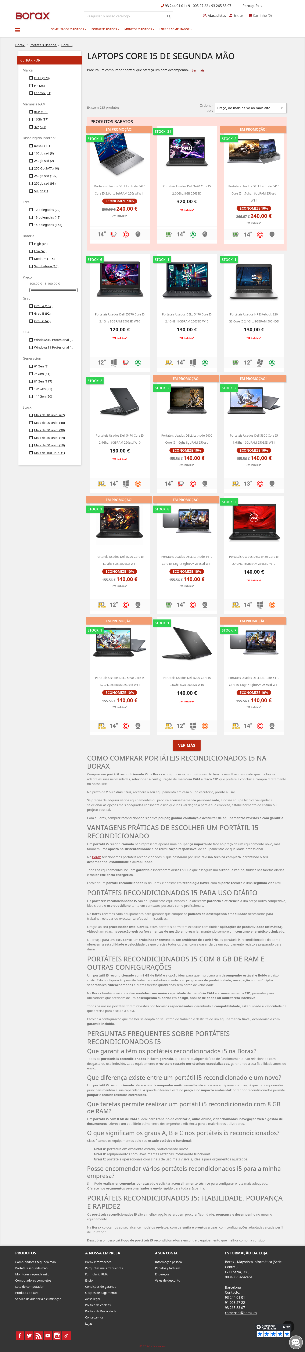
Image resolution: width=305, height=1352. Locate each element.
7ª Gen (42, 373)
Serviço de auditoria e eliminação (38, 1299)
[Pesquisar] (128, 16)
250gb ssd (45, 176)
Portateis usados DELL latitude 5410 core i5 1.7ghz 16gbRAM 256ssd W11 (253, 193)
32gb (40, 127)
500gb (41, 191)
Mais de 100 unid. (49, 453)
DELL (42, 78)
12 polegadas (47, 209)
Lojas (88, 1323)
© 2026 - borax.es (152, 1346)
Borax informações (98, 1262)
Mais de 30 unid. (49, 430)
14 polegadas (48, 225)
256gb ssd (45, 183)
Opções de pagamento (101, 1293)
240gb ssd (44, 160)
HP (39, 85)
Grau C (42, 321)
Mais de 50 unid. (49, 445)
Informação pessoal (169, 1262)
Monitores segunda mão (32, 1274)
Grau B (42, 313)
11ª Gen (43, 396)
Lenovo (42, 93)
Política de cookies (98, 1305)
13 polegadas (47, 217)
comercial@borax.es (241, 1312)
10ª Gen (43, 389)
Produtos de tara (27, 1293)
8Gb (41, 112)
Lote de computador (175, 29)
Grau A (43, 306)
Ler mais (198, 70)
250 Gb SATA (46, 168)
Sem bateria (46, 266)
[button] (17, 30)
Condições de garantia (100, 1287)
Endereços (162, 1274)
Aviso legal (92, 1299)
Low (40, 251)
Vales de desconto (167, 1280)
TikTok (66, 1335)
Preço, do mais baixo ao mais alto (250, 108)
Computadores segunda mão (35, 1262)
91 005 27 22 (198, 5)
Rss (38, 1335)
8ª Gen (43, 381)
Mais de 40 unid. (49, 438)
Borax (96, 857)
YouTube (48, 1335)
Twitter (29, 1335)
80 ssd (42, 145)
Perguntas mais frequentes (104, 1268)
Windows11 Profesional (54, 347)
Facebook (20, 1335)
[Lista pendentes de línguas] (253, 6)
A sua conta (166, 1253)
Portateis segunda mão (31, 1268)
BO (32, 15)
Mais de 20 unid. (49, 422)
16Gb (41, 119)
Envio (89, 1280)
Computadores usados (68, 29)
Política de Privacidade (100, 1311)
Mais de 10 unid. (49, 415)
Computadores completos (33, 1280)
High (41, 243)
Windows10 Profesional (54, 340)
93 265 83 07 (221, 5)
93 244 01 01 (175, 5)
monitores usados (139, 29)
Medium (44, 258)
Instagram (57, 1335)
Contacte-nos (94, 1317)
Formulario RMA (96, 1274)
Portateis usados (105, 29)
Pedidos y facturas (167, 1268)
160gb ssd (44, 153)
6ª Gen (41, 366)
